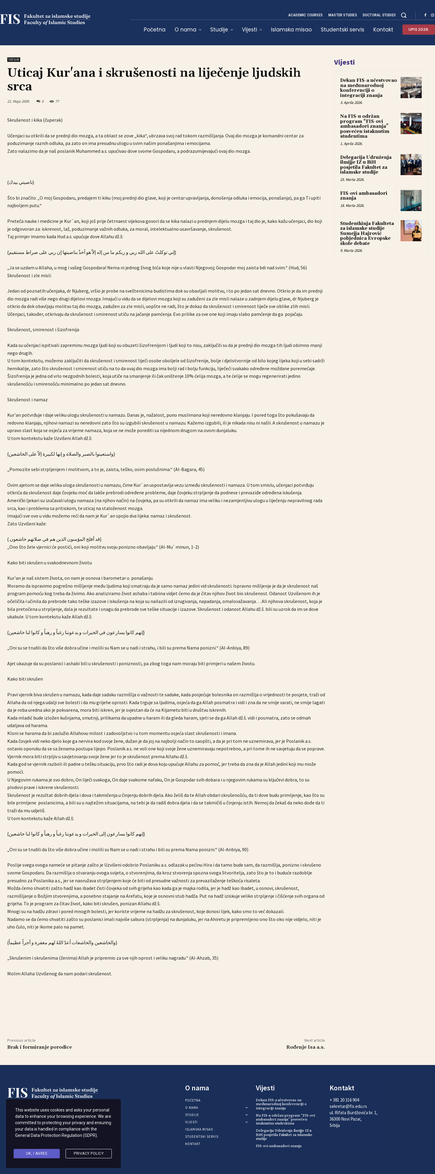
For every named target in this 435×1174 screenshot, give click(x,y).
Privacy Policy (89, 1154)
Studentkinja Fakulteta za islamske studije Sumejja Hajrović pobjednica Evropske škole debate (367, 233)
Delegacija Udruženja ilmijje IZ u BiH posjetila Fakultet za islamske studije (366, 165)
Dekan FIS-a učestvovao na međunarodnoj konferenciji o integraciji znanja (368, 88)
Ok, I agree (37, 1154)
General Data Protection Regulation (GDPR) (56, 1138)
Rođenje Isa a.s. (305, 1047)
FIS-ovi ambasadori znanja (363, 196)
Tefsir (13, 59)
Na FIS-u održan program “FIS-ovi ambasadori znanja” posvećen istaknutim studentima (364, 126)
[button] (403, 15)
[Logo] (56, 1093)
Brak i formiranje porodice (39, 1047)
